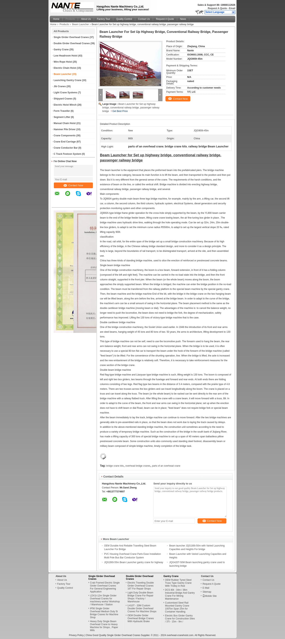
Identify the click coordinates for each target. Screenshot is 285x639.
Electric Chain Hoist (65, 68)
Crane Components (65, 135)
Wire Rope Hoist (63, 61)
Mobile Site (209, 596)
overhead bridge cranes (137, 465)
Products (70, 19)
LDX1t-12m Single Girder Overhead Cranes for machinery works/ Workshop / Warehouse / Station (105, 600)
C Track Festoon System (67, 154)
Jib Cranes (60, 86)
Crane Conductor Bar (66, 147)
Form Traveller (62, 111)
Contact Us (144, 19)
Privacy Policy (76, 635)
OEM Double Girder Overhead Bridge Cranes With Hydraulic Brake (140, 618)
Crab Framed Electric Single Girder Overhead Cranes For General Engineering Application (105, 587)
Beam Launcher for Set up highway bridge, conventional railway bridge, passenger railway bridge (130, 108)
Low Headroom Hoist (65, 55)
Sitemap (206, 591)
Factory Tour (103, 19)
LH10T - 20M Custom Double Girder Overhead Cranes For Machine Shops (141, 608)
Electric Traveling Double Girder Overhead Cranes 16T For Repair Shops (140, 585)
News (183, 19)
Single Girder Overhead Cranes (71, 37)
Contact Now (73, 185)
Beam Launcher (80, 24)
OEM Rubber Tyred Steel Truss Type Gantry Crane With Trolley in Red (178, 583)
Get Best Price (120, 111)
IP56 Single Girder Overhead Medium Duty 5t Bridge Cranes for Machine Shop (104, 613)
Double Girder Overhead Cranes (72, 43)
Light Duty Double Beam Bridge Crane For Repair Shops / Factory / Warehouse (140, 597)
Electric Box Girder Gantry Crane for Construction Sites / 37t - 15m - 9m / (180, 618)
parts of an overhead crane (166, 465)
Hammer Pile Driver (65, 129)
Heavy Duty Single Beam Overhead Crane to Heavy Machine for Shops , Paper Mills (104, 626)
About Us (86, 19)
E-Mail (205, 587)
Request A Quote (217, 8)
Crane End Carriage (65, 141)
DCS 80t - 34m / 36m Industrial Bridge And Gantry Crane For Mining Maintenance (180, 594)
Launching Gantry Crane (67, 80)
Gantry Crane (61, 49)
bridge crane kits (115, 465)
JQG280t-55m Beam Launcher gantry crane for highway (133, 562)
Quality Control (124, 19)
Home (56, 19)
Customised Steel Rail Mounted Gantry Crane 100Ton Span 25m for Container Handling (177, 607)
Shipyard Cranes (63, 98)
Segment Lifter (62, 117)
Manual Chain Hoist (65, 123)
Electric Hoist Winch (65, 104)
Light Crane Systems (65, 92)
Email (232, 8)
